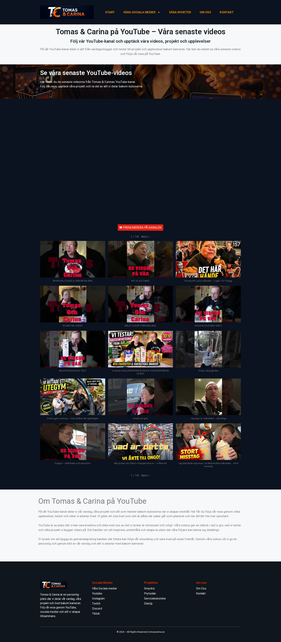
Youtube (97, 593)
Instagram (98, 598)
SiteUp (148, 603)
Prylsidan (150, 593)
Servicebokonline (155, 598)
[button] (145, 236)
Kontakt (201, 593)
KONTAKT (227, 12)
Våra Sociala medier (141, 12)
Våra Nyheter (180, 12)
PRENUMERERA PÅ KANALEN (140, 227)
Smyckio (149, 588)
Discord (97, 608)
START (110, 12)
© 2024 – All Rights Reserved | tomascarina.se (141, 632)
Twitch (96, 603)
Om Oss (205, 12)
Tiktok (96, 613)
